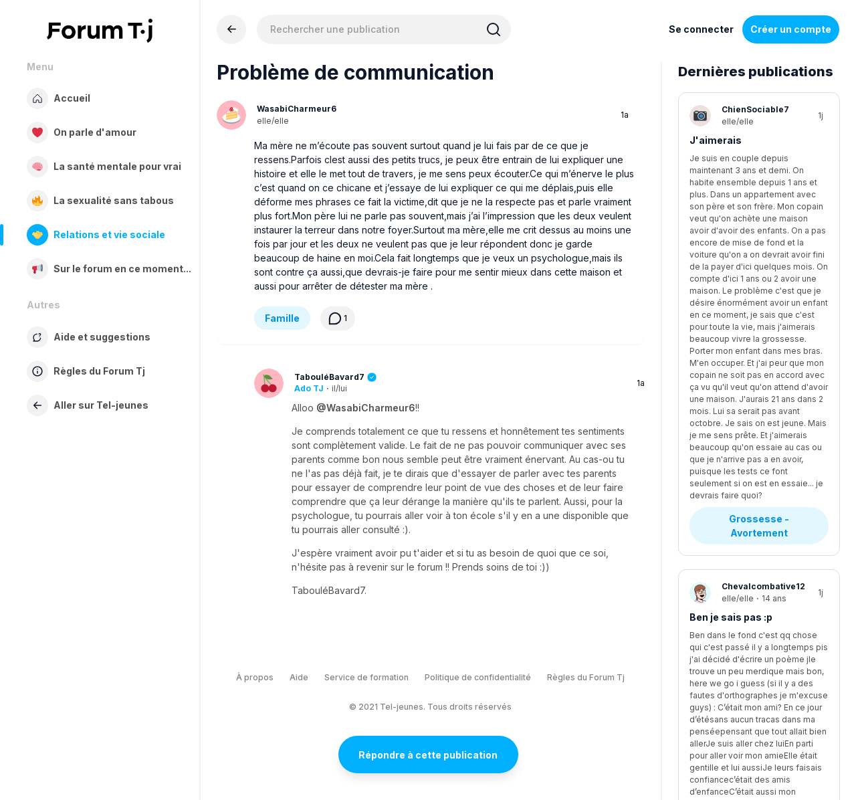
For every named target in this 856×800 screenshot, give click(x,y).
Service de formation (366, 677)
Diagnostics (729, 696)
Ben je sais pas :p (730, 307)
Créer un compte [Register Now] (790, 29)
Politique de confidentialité (478, 677)
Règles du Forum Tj (586, 677)
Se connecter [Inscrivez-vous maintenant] (701, 29)
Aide (299, 677)
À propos (255, 677)
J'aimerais (715, 140)
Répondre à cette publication (428, 755)
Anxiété (708, 474)
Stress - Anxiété (739, 543)
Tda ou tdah (717, 627)
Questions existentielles (759, 383)
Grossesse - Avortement (760, 216)
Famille (282, 318)
